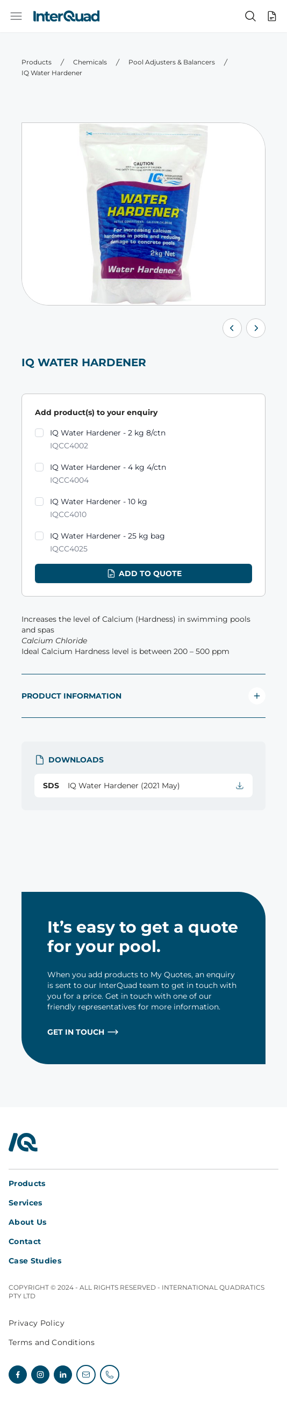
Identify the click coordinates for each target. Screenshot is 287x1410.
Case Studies (35, 1261)
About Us (28, 1222)
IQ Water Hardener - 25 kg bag (107, 543)
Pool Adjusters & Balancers (171, 62)
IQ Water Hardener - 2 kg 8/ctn (108, 440)
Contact (25, 1241)
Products (36, 62)
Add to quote (144, 573)
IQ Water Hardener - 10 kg (98, 509)
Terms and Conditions (52, 1342)
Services (25, 1203)
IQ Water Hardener (51, 73)
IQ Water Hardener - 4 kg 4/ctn (108, 474)
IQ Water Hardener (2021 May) (143, 785)
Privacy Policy (36, 1323)
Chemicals (90, 62)
